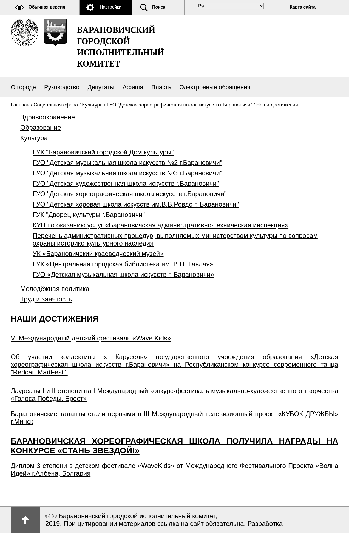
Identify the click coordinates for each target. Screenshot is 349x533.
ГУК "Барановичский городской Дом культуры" (103, 152)
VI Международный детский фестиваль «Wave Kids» (91, 338)
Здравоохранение (47, 117)
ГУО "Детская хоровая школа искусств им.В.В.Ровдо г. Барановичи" (136, 204)
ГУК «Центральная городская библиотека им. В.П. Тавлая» (123, 264)
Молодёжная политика (54, 288)
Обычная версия (47, 7)
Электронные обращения (215, 87)
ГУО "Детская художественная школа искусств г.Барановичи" (126, 183)
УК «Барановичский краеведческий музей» (98, 253)
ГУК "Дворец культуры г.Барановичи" (89, 214)
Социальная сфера (56, 105)
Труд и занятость (46, 299)
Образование (40, 127)
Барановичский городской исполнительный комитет (120, 46)
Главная (20, 105)
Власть (161, 87)
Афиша (133, 87)
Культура (92, 105)
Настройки (110, 7)
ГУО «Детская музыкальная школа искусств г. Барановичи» (123, 274)
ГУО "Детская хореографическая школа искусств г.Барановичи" (179, 105)
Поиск (158, 7)
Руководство (62, 87)
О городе (23, 87)
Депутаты (101, 87)
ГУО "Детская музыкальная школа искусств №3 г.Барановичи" (127, 173)
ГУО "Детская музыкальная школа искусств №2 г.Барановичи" (127, 162)
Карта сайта (303, 7)
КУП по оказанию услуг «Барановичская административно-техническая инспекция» (160, 225)
